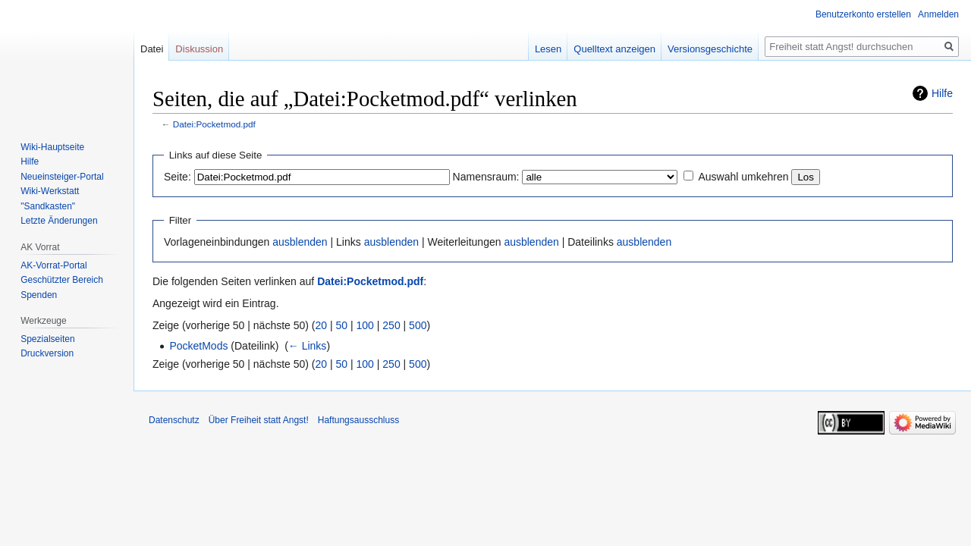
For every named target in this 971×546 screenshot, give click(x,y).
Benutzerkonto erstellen (863, 14)
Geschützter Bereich (61, 280)
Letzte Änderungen (58, 220)
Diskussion (199, 49)
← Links (307, 346)
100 (365, 325)
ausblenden (299, 242)
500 (417, 325)
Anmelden (938, 14)
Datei (151, 49)
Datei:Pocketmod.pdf (214, 124)
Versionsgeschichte (710, 49)
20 (322, 325)
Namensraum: (486, 177)
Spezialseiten (47, 339)
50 (342, 325)
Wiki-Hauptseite (52, 147)
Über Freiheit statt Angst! (259, 420)
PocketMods (198, 346)
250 (391, 325)
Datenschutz (174, 420)
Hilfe (942, 93)
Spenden (38, 295)
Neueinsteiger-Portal (61, 176)
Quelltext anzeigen (614, 49)
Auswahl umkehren (743, 177)
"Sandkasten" (47, 206)
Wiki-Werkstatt (49, 191)
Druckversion (47, 353)
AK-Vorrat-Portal (53, 265)
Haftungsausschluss (358, 420)
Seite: (177, 177)
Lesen (548, 49)
